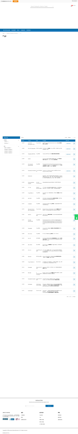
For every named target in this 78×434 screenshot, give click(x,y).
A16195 (23, 235)
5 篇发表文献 (68, 146)
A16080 (23, 230)
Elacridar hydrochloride (30, 218)
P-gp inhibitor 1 (31, 190)
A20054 (23, 259)
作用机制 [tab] (5, 137)
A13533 (23, 206)
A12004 (23, 155)
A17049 (23, 241)
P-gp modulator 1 (31, 259)
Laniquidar (30, 201)
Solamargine (30, 287)
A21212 (23, 264)
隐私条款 (59, 417)
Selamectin (30, 173)
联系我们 (59, 415)
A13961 (23, 211)
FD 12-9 (29, 247)
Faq (40, 417)
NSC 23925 (30, 242)
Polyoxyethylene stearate (31, 180)
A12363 (23, 173)
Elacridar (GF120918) (32, 167)
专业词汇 (41, 415)
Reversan (29, 253)
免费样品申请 (23, 419)
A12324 (23, 167)
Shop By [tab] (6, 135)
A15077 (23, 217)
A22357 (23, 287)
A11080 (23, 145)
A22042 (23, 281)
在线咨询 (15, 1)
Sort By (66, 134)
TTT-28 (29, 184)
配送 (22, 417)
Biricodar (29, 270)
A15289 (23, 225)
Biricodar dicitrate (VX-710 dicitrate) (31, 207)
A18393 (23, 247)
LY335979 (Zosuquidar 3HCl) (31, 141)
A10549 (23, 140)
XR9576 (29, 211)
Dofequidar (30, 281)
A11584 (23, 151)
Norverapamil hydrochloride (30, 162)
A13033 (23, 184)
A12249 (23, 161)
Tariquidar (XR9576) (31, 151)
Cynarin (29, 156)
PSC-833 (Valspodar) (31, 145)
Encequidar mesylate (31, 276)
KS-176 (29, 235)
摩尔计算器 (42, 421)
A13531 (23, 195)
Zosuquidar (30, 225)
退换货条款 (60, 419)
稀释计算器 (42, 419)
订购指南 (23, 415)
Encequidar (30, 264)
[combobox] (42, 6)
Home (4, 27)
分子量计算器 (42, 424)
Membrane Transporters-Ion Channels (12, 27)
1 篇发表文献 (68, 140)
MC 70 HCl (30, 231)
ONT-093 (29, 195)
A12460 (23, 179)
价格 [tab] (4, 143)
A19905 (23, 253)
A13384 (23, 190)
